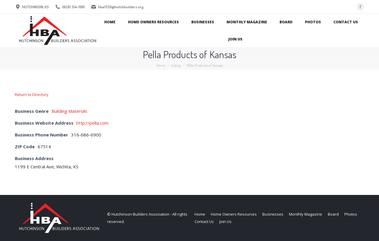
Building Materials (69, 111)
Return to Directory (32, 94)
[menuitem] (110, 22)
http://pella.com (92, 123)
